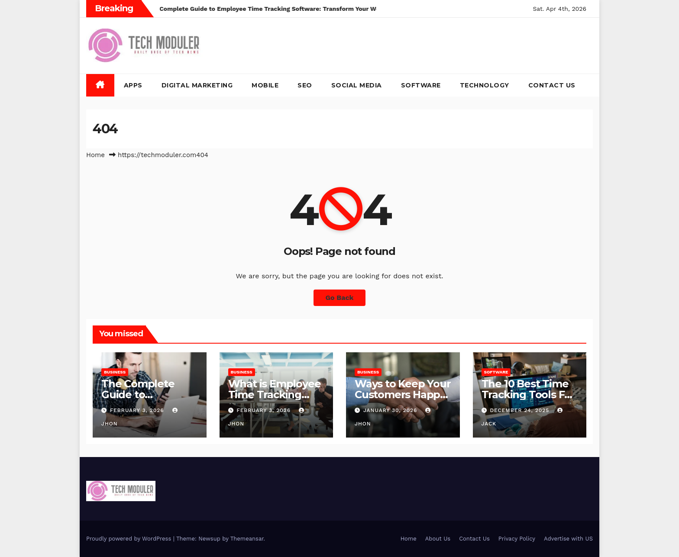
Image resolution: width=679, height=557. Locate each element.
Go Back (340, 297)
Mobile (265, 85)
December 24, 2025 (520, 410)
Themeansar (247, 538)
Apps (133, 85)
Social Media (356, 85)
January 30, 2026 (391, 410)
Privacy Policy (516, 538)
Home (95, 155)
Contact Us (552, 85)
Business (115, 372)
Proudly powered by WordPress (129, 538)
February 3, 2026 (138, 410)
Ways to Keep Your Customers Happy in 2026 (403, 394)
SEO (304, 85)
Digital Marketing (197, 85)
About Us (437, 538)
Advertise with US (568, 538)
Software (421, 85)
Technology (484, 85)
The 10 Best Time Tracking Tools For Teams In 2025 (528, 394)
